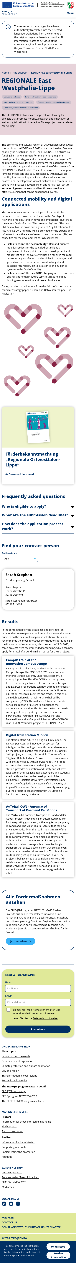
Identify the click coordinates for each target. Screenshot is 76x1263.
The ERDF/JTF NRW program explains (23, 1101)
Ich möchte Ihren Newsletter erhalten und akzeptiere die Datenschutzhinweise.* (36, 1011)
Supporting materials (14, 1147)
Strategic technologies (14, 1080)
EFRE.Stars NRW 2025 (14, 1182)
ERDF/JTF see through (14, 1091)
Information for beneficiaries (18, 1142)
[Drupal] (11, 1204)
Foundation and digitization (17, 1061)
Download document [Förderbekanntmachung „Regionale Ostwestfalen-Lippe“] (21, 474)
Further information (58, 1255)
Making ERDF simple (15, 1112)
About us (7, 1156)
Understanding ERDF (16, 1046)
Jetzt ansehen (18, 941)
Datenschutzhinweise (45, 1018)
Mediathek (8, 1187)
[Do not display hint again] (69, 26)
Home (5, 72)
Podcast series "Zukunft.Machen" (20, 1177)
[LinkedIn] (4, 1204)
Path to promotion (12, 1131)
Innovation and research (16, 1056)
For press (8, 1217)
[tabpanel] (38, 766)
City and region (10, 1070)
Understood (58, 1246)
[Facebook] (18, 1204)
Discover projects (12, 1172)
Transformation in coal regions (19, 1075)
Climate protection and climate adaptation (26, 1066)
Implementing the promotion (18, 1152)
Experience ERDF (12, 1167)
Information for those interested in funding (26, 1121)
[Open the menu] (68, 12)
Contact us (9, 1222)
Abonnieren (38, 1029)
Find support (20, 72)
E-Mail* (8, 996)
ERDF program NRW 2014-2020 (19, 1096)
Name (8, 982)
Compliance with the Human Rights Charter (31, 1227)
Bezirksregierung (9, 553)
